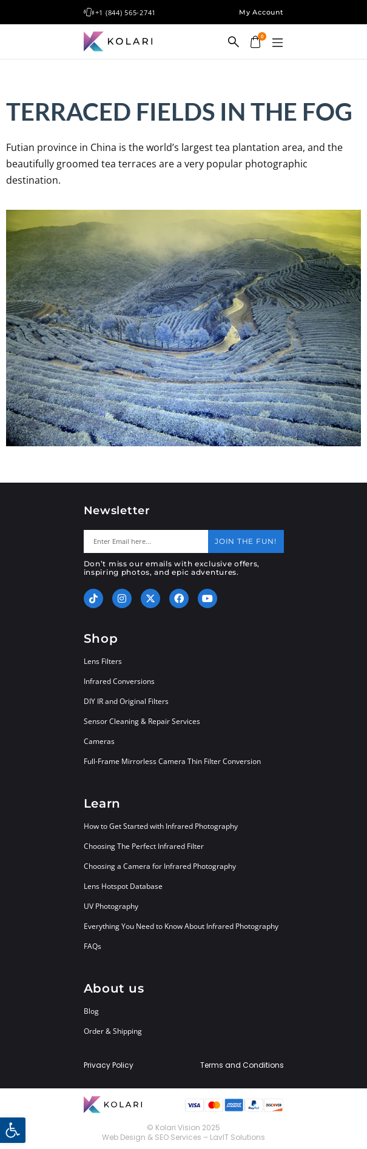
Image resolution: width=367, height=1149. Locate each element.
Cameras (99, 741)
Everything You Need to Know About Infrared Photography (181, 926)
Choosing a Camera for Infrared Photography (160, 866)
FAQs (92, 946)
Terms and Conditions (242, 1065)
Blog (91, 1011)
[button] (278, 43)
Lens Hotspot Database (123, 886)
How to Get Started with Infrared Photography (161, 826)
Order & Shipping (113, 1031)
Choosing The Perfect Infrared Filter (144, 846)
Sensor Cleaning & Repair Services (142, 721)
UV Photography (111, 906)
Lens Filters (103, 661)
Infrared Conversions (119, 681)
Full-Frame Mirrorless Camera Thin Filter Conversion (172, 761)
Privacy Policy (108, 1065)
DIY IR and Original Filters (126, 701)
